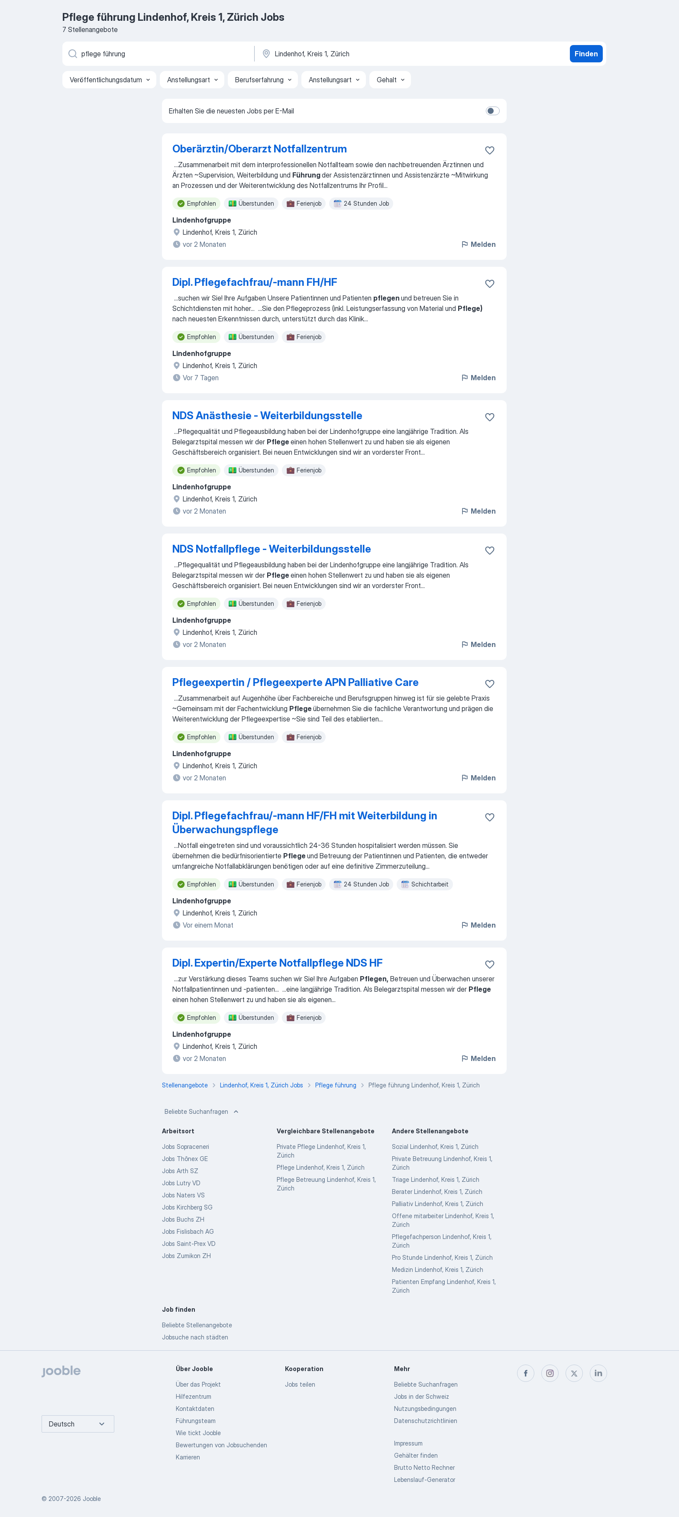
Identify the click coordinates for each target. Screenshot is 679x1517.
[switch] (493, 111)
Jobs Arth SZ (180, 1170)
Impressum (408, 1443)
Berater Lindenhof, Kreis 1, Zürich (437, 1191)
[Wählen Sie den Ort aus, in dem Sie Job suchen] (351, 54)
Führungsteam (196, 1420)
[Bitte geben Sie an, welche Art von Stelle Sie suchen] (157, 54)
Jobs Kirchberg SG (187, 1207)
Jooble (92, 1498)
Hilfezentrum (193, 1396)
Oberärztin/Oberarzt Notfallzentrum (259, 148)
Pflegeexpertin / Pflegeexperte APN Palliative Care (295, 682)
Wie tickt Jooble (198, 1432)
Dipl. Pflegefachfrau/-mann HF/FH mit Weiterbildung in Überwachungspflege (304, 822)
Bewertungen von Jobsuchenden (221, 1445)
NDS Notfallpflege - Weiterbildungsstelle (271, 549)
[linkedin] (598, 1373)
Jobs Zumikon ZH (186, 1255)
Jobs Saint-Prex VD (189, 1243)
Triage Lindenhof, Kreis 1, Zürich (435, 1179)
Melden (478, 244)
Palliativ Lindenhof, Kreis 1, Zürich (437, 1203)
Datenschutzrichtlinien (425, 1420)
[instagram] (550, 1373)
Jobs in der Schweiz (421, 1396)
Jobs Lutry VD (181, 1183)
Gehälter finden (416, 1455)
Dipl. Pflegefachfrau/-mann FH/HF (254, 282)
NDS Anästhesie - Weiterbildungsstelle (267, 415)
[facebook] (525, 1373)
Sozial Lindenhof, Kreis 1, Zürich (435, 1146)
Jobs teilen (300, 1384)
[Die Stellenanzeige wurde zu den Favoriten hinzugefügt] (490, 150)
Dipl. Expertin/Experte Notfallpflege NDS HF (277, 963)
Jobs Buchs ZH (183, 1219)
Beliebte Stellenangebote (197, 1325)
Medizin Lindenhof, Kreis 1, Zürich (437, 1269)
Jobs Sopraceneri (185, 1146)
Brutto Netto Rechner (424, 1467)
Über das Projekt (198, 1384)
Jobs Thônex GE (185, 1158)
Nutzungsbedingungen (425, 1408)
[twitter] (574, 1373)
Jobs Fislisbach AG (188, 1231)
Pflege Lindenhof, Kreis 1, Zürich (321, 1167)
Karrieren (188, 1457)
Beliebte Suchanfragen (202, 1111)
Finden (586, 53)
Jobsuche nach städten (195, 1337)
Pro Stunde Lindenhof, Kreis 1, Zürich (442, 1257)
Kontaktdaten (195, 1408)
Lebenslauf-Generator (424, 1479)
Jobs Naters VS (183, 1195)
